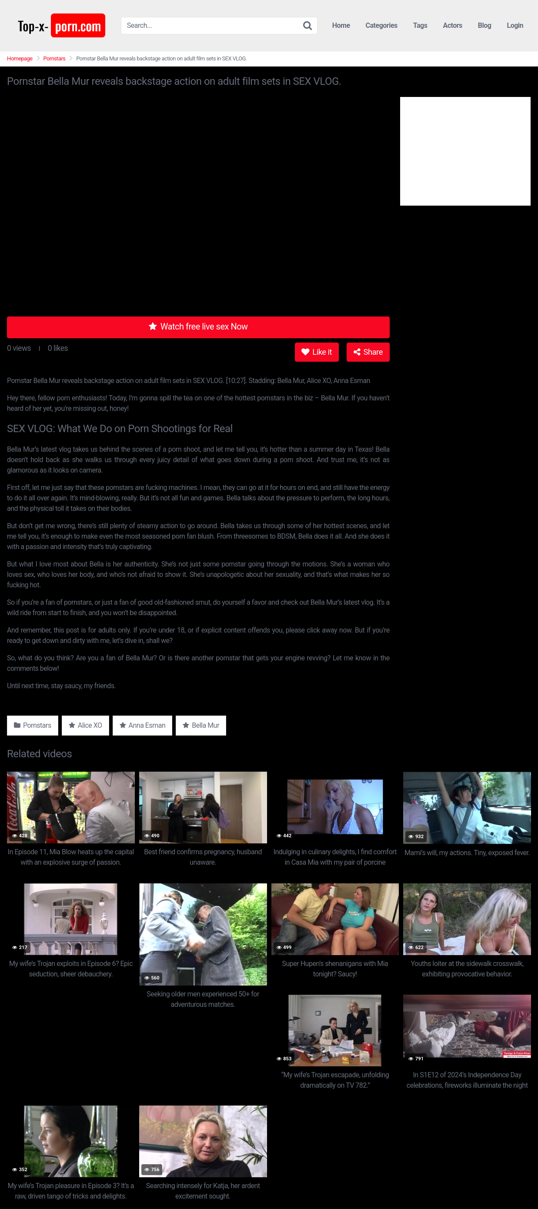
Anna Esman (143, 725)
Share (368, 351)
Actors (452, 25)
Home (341, 25)
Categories (382, 25)
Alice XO (85, 725)
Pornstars (54, 58)
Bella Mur (201, 725)
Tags (420, 25)
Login (515, 25)
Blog (484, 25)
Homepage (20, 58)
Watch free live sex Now (198, 326)
